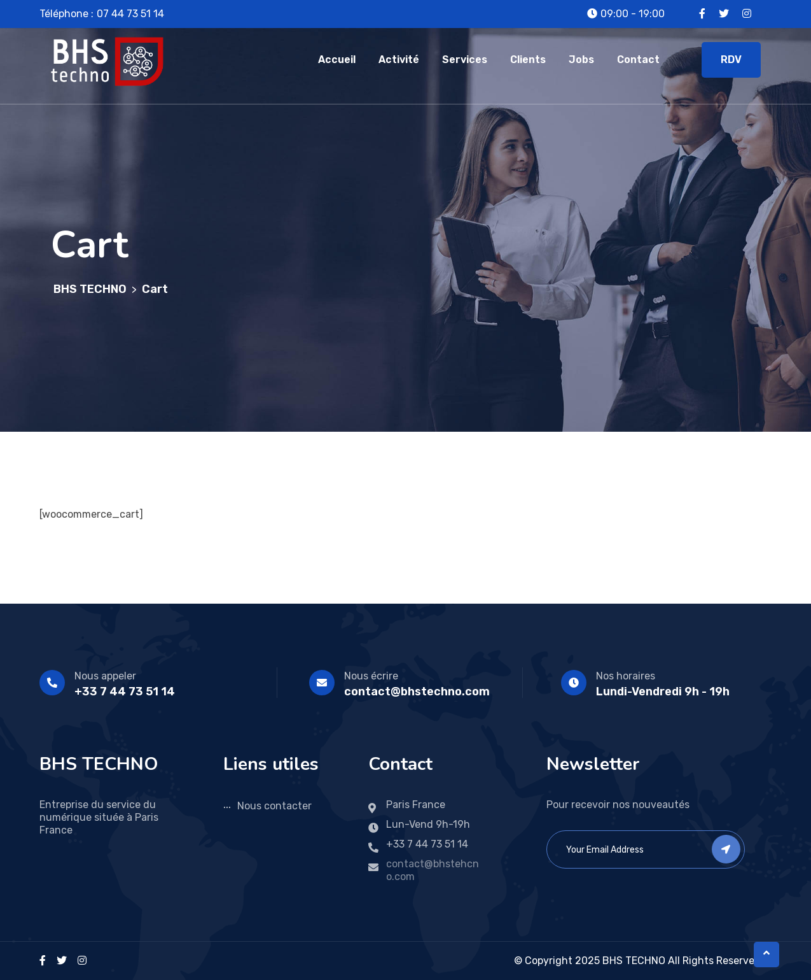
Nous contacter (274, 806)
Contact (638, 59)
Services (464, 59)
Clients (528, 59)
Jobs (581, 59)
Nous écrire (371, 676)
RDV (731, 59)
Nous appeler (105, 676)
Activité (398, 59)
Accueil (337, 59)
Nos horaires (625, 676)
